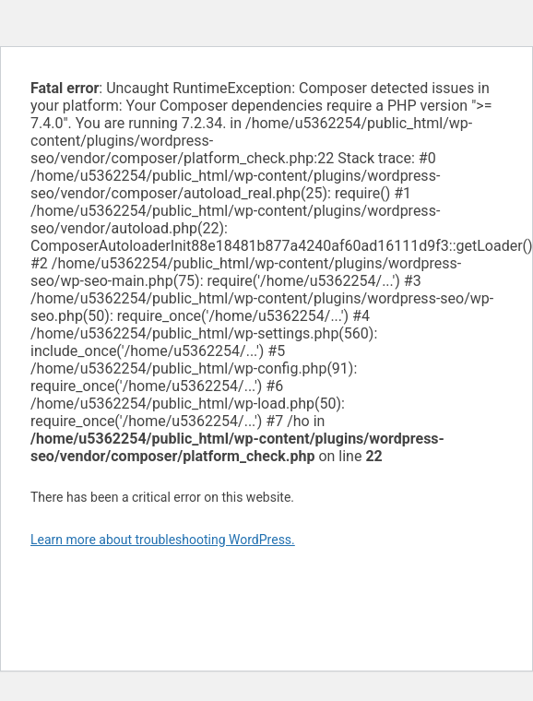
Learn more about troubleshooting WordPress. (162, 539)
